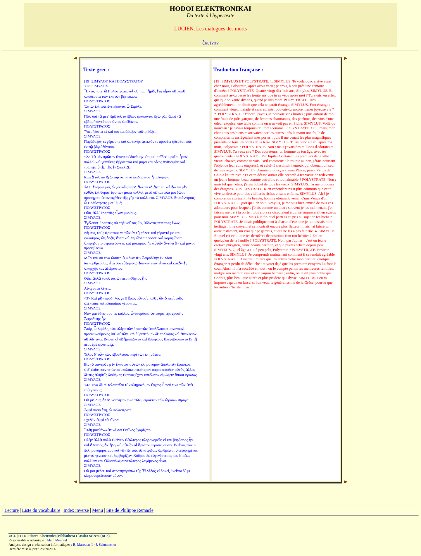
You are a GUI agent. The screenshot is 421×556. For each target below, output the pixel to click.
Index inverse (76, 510)
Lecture (11, 510)
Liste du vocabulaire (41, 510)
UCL (12, 536)
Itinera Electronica (42, 536)
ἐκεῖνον (210, 43)
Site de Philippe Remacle (129, 510)
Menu (97, 510)
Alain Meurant (56, 540)
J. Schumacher (106, 545)
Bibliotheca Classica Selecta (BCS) (84, 536)
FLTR (22, 536)
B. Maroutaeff (83, 545)
